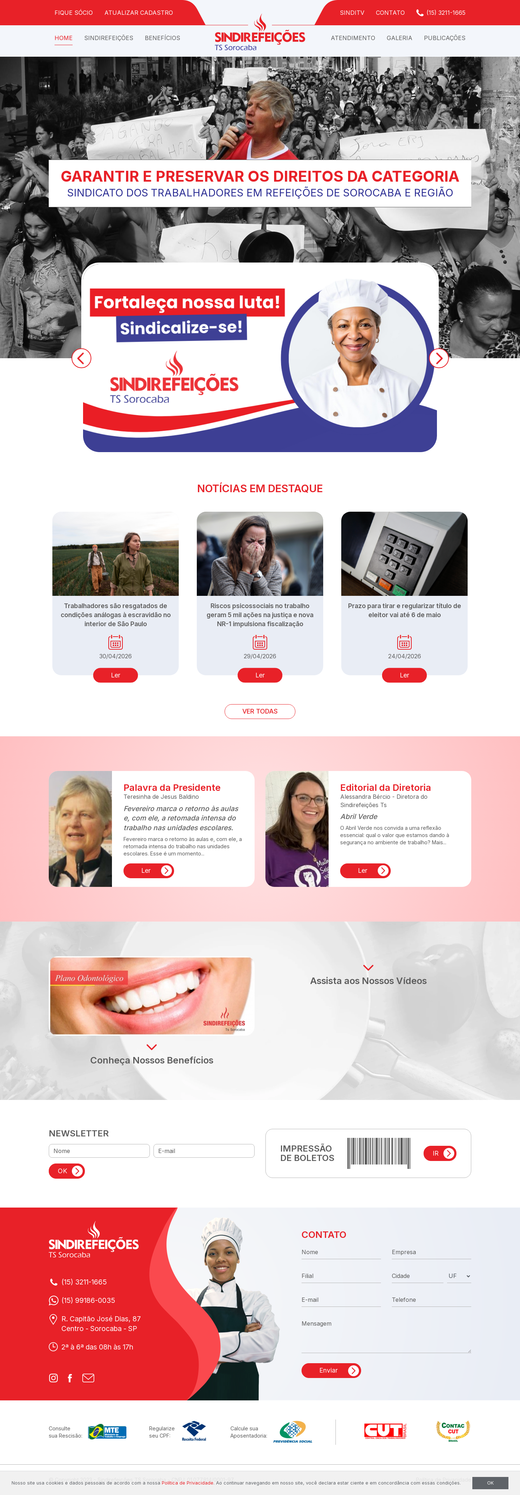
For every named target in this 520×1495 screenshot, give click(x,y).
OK (62, 1171)
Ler (115, 675)
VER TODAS (260, 711)
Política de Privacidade (187, 1483)
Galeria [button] (399, 38)
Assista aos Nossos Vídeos (368, 980)
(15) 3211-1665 (445, 12)
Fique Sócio (74, 12)
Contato (390, 12)
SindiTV (352, 12)
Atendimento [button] (353, 38)
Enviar (328, 1370)
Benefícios (162, 38)
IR (436, 1153)
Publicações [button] (444, 38)
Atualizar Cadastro (138, 12)
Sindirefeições (108, 38)
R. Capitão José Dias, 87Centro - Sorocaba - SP (101, 1323)
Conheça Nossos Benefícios (151, 1060)
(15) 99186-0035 (88, 1300)
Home (64, 38)
